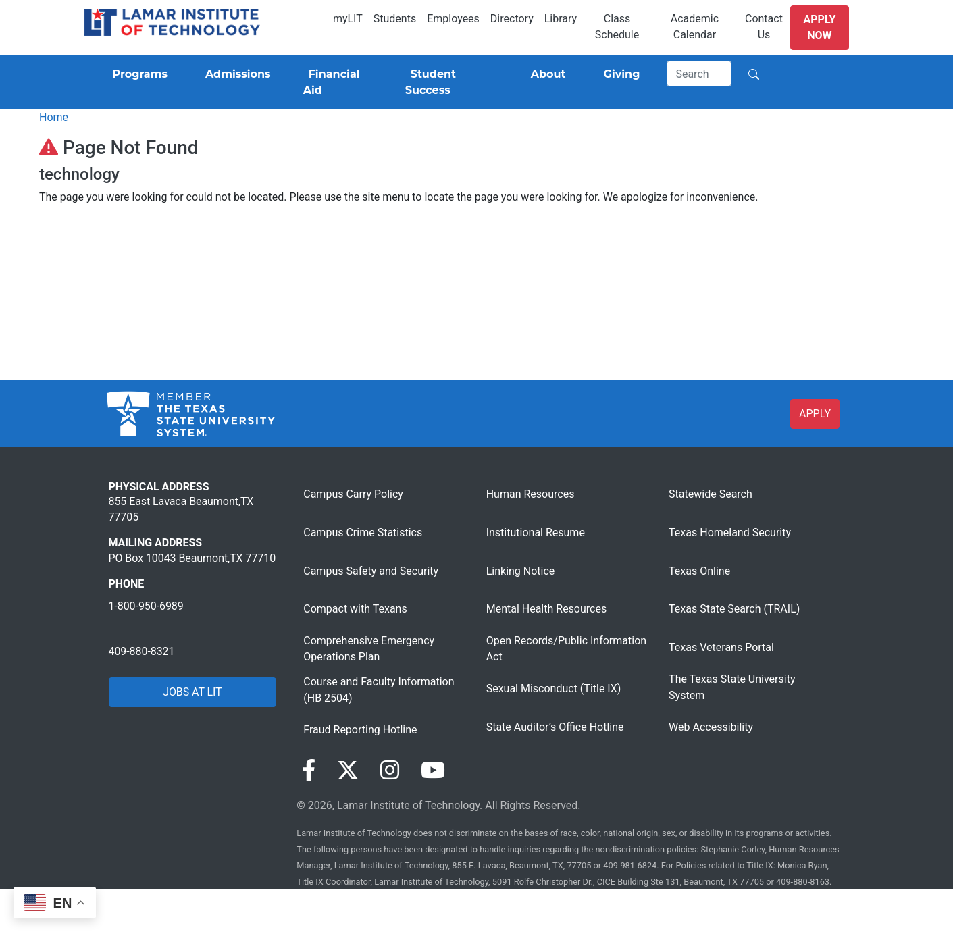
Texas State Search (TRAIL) (734, 608)
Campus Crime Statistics (362, 532)
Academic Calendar (695, 26)
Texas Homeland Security (730, 532)
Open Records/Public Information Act (566, 648)
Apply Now (820, 27)
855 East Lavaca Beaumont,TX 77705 (181, 509)
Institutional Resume (535, 532)
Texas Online (699, 571)
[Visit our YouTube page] (433, 770)
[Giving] (619, 74)
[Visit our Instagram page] (389, 770)
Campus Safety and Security (370, 571)
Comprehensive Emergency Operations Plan (368, 648)
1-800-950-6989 (146, 606)
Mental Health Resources (546, 608)
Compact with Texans (355, 608)
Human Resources (530, 494)
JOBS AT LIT (192, 691)
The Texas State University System (732, 687)
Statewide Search (710, 494)
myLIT (348, 18)
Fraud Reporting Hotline (360, 729)
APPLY (815, 413)
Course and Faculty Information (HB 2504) (378, 689)
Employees (453, 18)
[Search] (699, 73)
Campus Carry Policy (353, 494)
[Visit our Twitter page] (348, 770)
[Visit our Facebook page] (308, 770)
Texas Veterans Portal (721, 647)
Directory (512, 18)
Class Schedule (617, 26)
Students (395, 18)
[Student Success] (449, 82)
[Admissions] (235, 74)
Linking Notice (520, 571)
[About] (545, 74)
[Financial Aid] (338, 82)
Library (560, 18)
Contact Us (764, 26)
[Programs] (137, 74)
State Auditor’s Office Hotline (555, 727)
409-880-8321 (142, 651)
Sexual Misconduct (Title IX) (553, 688)
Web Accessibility (711, 727)
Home (53, 117)
